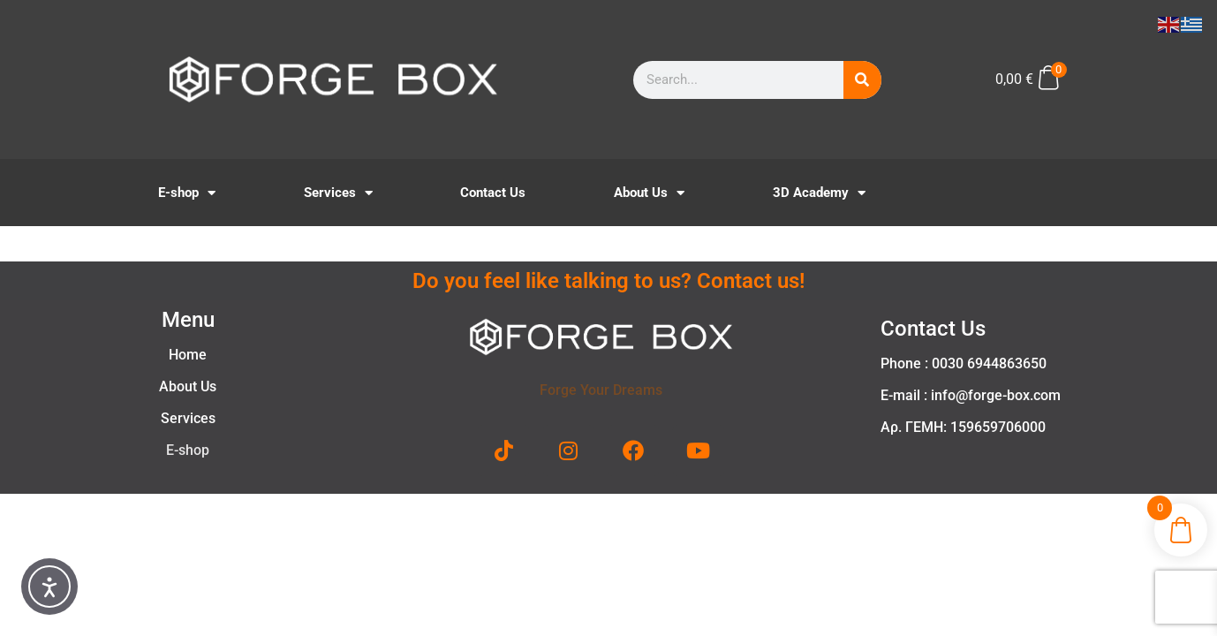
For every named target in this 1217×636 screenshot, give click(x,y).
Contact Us (492, 193)
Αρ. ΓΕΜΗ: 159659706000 (963, 427)
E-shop (186, 193)
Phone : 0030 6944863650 (964, 363)
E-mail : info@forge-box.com (971, 395)
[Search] (862, 80)
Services (338, 193)
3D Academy (819, 193)
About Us (649, 193)
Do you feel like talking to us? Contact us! (608, 281)
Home (188, 354)
